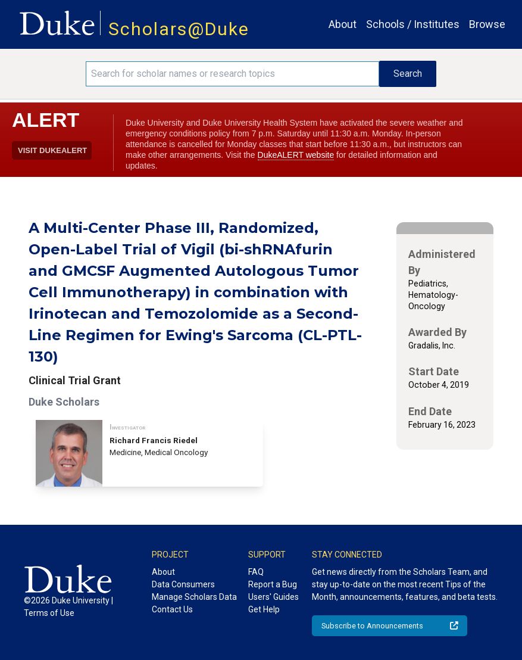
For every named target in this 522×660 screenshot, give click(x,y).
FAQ (256, 572)
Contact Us (172, 609)
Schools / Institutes (413, 24)
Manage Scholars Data (194, 597)
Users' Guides (273, 597)
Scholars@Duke (178, 28)
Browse (487, 24)
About (343, 24)
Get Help (264, 609)
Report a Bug (272, 584)
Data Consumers (183, 584)
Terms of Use (49, 613)
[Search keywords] (232, 73)
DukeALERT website (296, 155)
